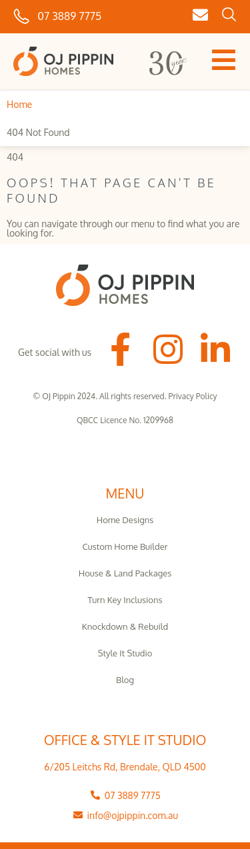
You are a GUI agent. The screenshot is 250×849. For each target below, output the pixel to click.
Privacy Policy (193, 396)
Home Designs (125, 519)
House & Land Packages (125, 573)
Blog (125, 679)
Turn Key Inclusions (125, 599)
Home (19, 104)
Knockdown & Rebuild (125, 626)
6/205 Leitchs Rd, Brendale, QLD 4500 (125, 766)
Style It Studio (125, 653)
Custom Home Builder (125, 546)
